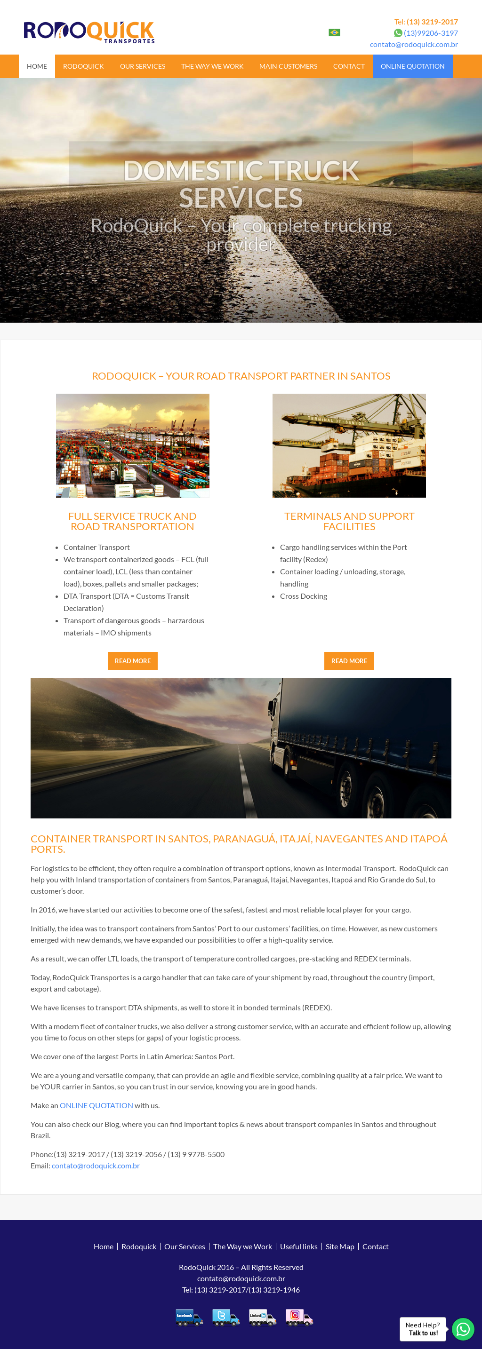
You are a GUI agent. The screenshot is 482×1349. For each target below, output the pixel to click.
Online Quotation (413, 66)
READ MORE (133, 661)
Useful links (299, 1246)
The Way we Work (212, 66)
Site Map (340, 1246)
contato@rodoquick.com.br (414, 44)
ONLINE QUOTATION (96, 1105)
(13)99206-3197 (431, 32)
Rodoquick (83, 66)
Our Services (142, 66)
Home (37, 66)
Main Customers (288, 66)
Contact (349, 66)
